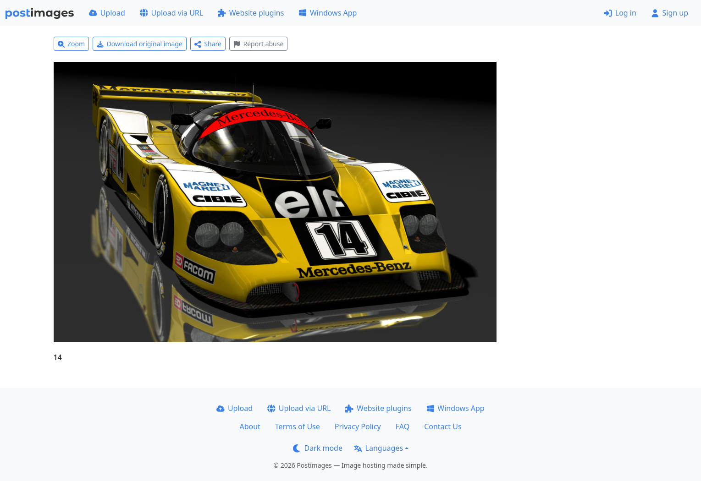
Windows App (327, 13)
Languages (378, 448)
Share (207, 43)
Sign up (669, 13)
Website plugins (251, 13)
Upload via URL (171, 13)
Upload (107, 13)
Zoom (71, 43)
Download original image (139, 43)
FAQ (402, 426)
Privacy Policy (358, 426)
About (249, 426)
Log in (620, 13)
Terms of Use (297, 426)
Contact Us (442, 426)
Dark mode (317, 448)
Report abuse (258, 43)
